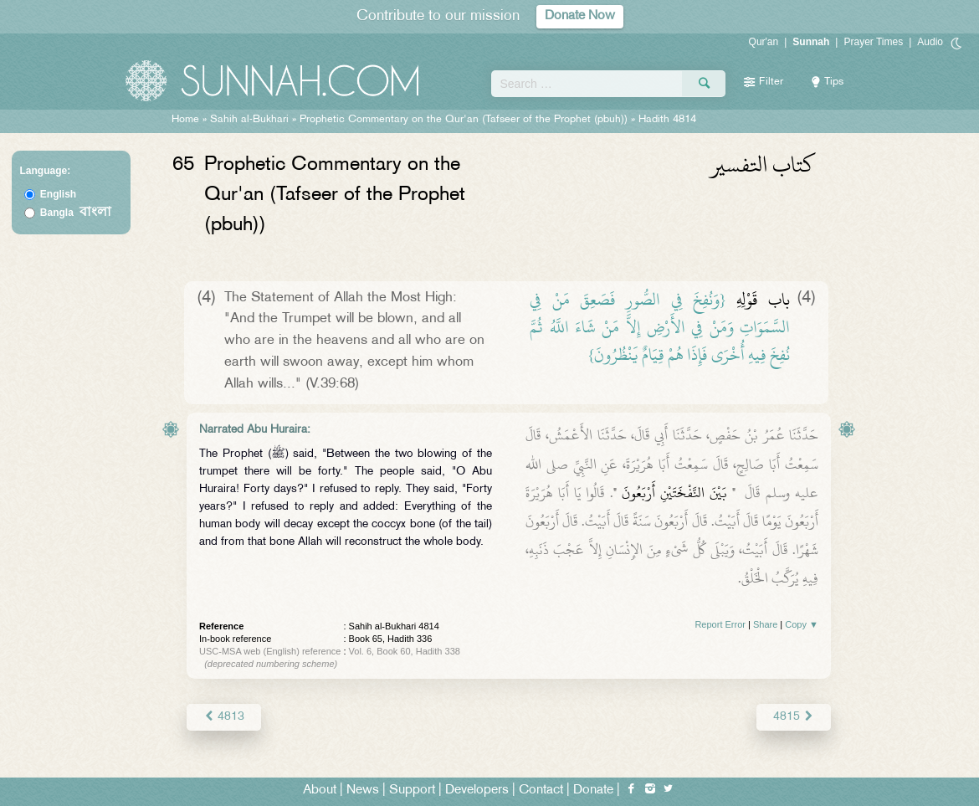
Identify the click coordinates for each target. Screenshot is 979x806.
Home (185, 120)
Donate (593, 790)
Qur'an (764, 42)
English (58, 194)
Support (412, 790)
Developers (477, 790)
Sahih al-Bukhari (249, 120)
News (362, 790)
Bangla (75, 212)
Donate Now (580, 16)
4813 (223, 716)
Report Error (720, 624)
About (319, 790)
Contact (541, 790)
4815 (793, 716)
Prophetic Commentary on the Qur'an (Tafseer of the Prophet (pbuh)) (464, 120)
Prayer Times (873, 42)
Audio (930, 42)
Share (765, 624)
